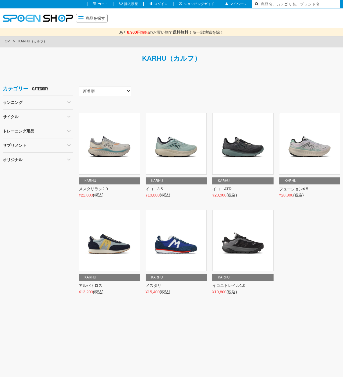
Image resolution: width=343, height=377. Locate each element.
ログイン (161, 4)
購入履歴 (131, 4)
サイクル (11, 117)
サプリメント (14, 145)
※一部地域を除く (208, 32)
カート (103, 4)
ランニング (12, 102)
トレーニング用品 (18, 131)
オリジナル (12, 159)
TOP (6, 41)
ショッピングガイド (199, 4)
